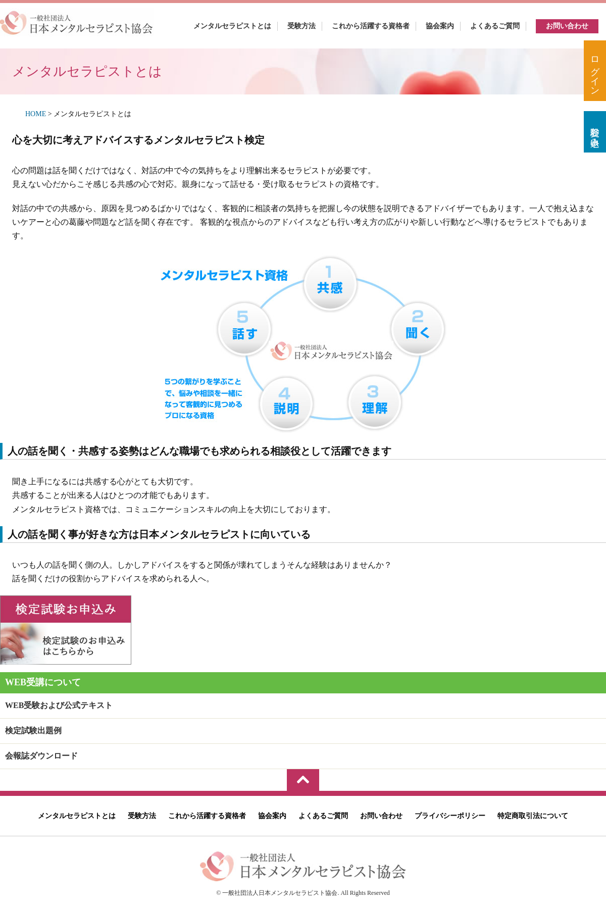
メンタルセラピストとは (232, 26)
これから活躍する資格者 (371, 26)
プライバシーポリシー (450, 816)
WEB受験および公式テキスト (59, 705)
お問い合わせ (567, 26)
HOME (35, 114)
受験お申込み (595, 131)
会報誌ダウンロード (41, 755)
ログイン (595, 71)
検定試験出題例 (33, 730)
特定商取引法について (532, 816)
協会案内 (440, 26)
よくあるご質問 (495, 26)
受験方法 (301, 26)
